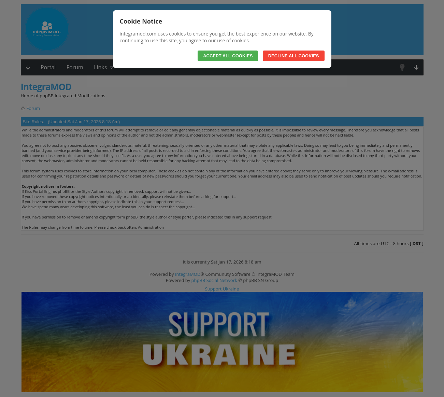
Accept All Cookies (228, 55)
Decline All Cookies (293, 55)
